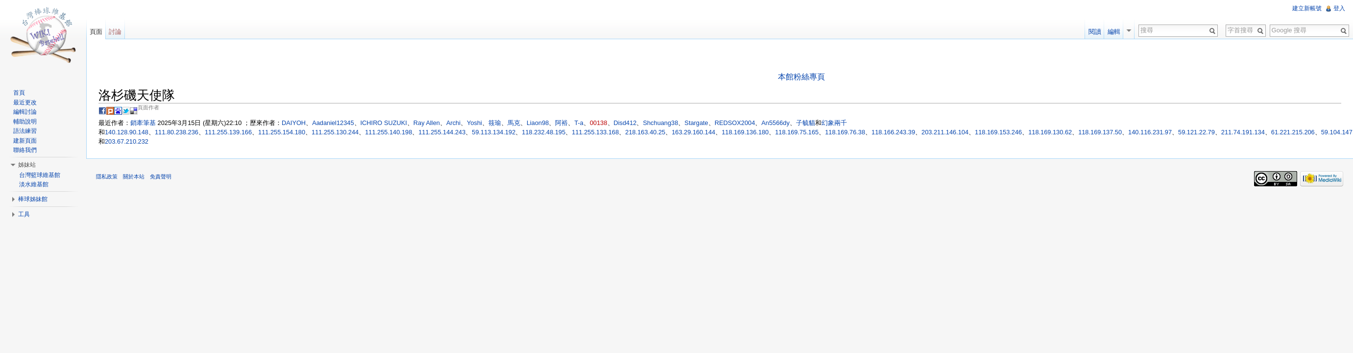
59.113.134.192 (493, 132)
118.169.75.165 (797, 132)
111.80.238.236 (176, 132)
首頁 (19, 92)
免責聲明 (160, 176)
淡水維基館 (33, 184)
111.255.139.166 (228, 132)
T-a (578, 122)
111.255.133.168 (595, 132)
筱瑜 (494, 122)
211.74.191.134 (1243, 132)
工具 (24, 214)
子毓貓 (805, 122)
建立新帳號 (1307, 8)
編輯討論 (25, 111)
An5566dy (775, 122)
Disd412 (625, 122)
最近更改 (25, 102)
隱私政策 (107, 176)
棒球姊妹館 (33, 199)
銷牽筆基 (143, 122)
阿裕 (561, 122)
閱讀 (1094, 31)
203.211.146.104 (944, 132)
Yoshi (474, 122)
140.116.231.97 (1150, 132)
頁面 (96, 31)
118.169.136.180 (745, 132)
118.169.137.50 (1100, 132)
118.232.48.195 (543, 132)
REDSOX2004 (735, 122)
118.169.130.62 (1050, 132)
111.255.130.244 (335, 132)
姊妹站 (27, 164)
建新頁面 (25, 140)
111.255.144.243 (441, 132)
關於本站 (134, 176)
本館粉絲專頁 (801, 77)
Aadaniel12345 (333, 122)
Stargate (696, 122)
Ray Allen (426, 122)
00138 (598, 122)
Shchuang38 (660, 122)
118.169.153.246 (998, 132)
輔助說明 (25, 121)
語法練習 (25, 130)
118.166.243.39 (893, 132)
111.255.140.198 (388, 132)
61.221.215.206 (1293, 132)
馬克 (513, 122)
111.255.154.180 (281, 132)
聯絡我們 (25, 150)
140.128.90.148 (126, 132)
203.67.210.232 (126, 141)
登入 (1339, 8)
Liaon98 (538, 122)
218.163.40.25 (645, 132)
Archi (453, 122)
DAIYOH (294, 122)
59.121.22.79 (1196, 132)
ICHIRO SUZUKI (384, 122)
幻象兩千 (834, 122)
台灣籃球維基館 (39, 175)
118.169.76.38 (845, 132)
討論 (115, 31)
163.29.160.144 (693, 132)
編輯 (1114, 31)
